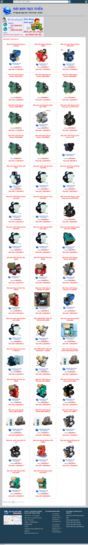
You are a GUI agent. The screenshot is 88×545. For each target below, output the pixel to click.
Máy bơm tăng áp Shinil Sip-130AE (16, 380)
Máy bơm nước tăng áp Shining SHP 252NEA (43, 380)
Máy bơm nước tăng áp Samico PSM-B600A (16, 136)
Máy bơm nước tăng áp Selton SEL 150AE (43, 105)
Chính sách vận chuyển (73, 522)
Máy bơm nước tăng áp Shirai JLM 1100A (43, 227)
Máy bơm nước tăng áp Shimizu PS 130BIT (69, 410)
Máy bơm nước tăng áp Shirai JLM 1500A (16, 319)
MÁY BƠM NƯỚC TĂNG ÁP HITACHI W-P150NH (43, 319)
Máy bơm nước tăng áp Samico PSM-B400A (16, 105)
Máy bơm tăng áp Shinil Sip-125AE (16, 258)
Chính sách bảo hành (72, 520)
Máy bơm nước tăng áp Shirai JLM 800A (16, 227)
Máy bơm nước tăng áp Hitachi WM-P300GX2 (43, 410)
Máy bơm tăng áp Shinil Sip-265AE (43, 258)
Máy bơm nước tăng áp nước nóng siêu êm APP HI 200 (69, 105)
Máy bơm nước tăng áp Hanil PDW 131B (70, 45)
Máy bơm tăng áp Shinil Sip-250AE (16, 288)
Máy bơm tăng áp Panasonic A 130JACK (16, 349)
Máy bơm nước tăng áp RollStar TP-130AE (43, 288)
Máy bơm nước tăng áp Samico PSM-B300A (69, 75)
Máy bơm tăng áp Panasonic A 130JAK (16, 45)
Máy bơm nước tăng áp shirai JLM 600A (43, 197)
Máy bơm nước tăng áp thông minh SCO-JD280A (70, 227)
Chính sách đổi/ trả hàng (73, 524)
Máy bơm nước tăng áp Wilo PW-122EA (16, 471)
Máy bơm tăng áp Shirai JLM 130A (16, 166)
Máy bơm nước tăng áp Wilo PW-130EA (70, 319)
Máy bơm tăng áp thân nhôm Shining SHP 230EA (70, 380)
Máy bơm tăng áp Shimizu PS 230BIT (69, 441)
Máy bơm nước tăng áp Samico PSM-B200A (43, 75)
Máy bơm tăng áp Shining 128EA (43, 45)
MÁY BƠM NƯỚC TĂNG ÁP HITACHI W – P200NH (43, 349)
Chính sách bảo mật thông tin (75, 526)
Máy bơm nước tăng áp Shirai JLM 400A (16, 197)
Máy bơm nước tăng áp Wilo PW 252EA (43, 471)
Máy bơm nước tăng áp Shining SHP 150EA (69, 258)
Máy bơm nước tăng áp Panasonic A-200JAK (69, 288)
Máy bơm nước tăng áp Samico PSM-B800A (43, 136)
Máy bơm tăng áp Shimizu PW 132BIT (43, 441)
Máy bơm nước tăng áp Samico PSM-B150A (16, 75)
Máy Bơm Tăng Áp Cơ (10, 39)
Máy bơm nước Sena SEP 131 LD (16, 441)
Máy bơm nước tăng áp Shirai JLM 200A (43, 166)
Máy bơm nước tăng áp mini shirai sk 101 (70, 136)
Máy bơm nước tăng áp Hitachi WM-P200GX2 (16, 410)
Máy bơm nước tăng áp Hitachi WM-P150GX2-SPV (69, 349)
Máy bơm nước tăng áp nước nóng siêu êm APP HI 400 (69, 197)
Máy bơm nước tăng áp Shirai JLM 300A (70, 166)
